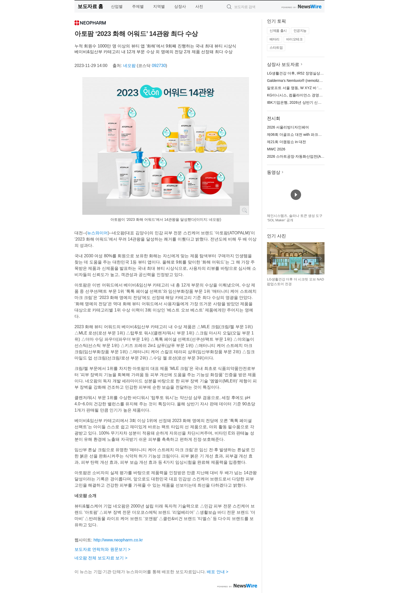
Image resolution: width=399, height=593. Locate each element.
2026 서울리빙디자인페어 (288, 127)
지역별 (159, 6)
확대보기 (244, 210)
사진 (199, 6)
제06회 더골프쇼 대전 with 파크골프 (296, 134)
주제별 (138, 6)
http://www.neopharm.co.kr (118, 540)
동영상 (273, 172)
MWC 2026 (276, 149)
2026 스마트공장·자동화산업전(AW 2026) (300, 156)
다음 (320, 258)
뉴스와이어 (97, 233)
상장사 (180, 6)
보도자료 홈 (90, 6)
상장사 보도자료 (283, 64)
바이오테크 (294, 39)
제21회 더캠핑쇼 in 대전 (286, 142)
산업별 (117, 6)
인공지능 (300, 31)
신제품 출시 (278, 31)
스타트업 (276, 48)
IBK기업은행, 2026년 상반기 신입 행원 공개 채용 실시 (311, 102)
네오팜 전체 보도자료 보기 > (100, 558)
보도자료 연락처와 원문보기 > (102, 549)
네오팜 (129, 65)
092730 (159, 65)
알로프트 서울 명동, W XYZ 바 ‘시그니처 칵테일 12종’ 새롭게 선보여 (322, 88)
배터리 (274, 39)
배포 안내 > (217, 572)
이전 (271, 258)
